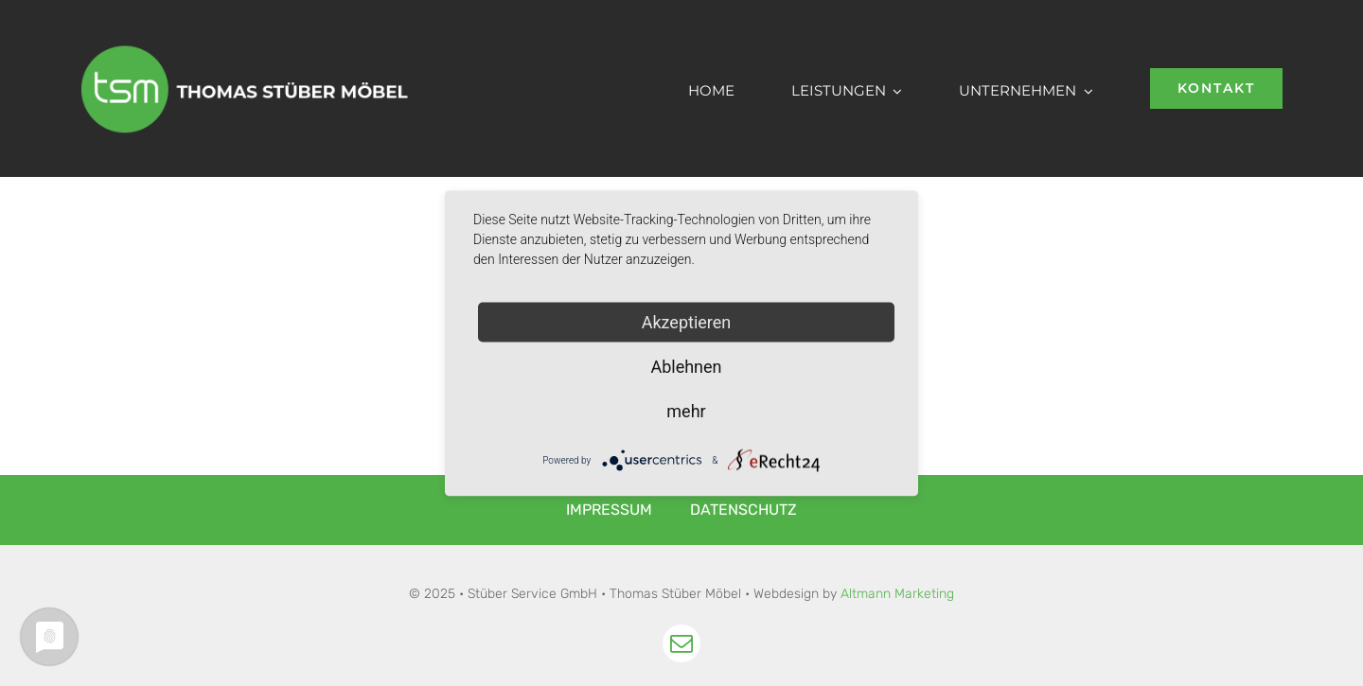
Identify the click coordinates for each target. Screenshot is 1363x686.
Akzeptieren (687, 321)
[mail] (681, 643)
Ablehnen (685, 366)
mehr (685, 410)
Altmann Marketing (897, 594)
